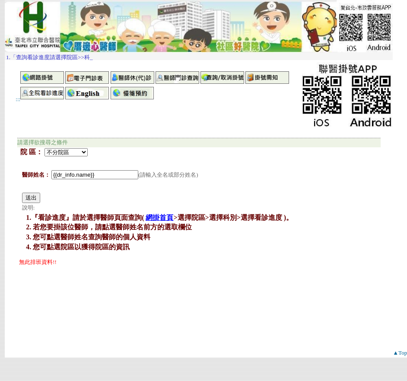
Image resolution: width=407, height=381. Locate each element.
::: (18, 99)
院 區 (28, 152)
